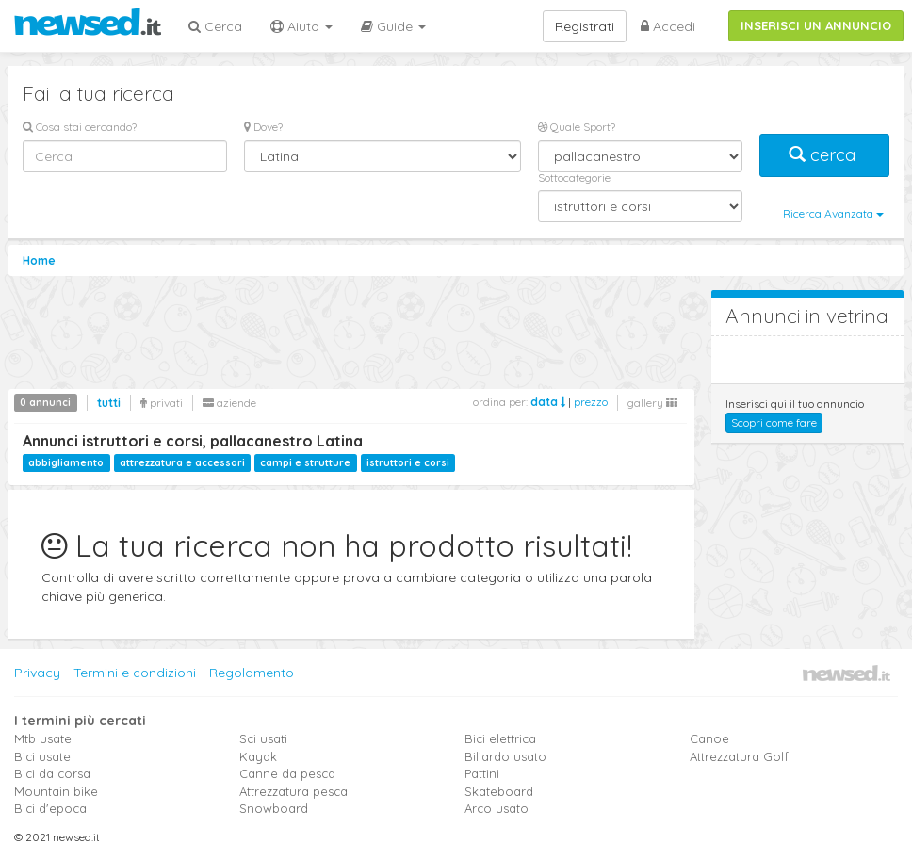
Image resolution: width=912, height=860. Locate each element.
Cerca (215, 26)
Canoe (709, 738)
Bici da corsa (52, 773)
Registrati (584, 26)
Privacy (37, 672)
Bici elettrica (500, 738)
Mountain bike (56, 791)
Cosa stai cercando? (80, 127)
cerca (824, 155)
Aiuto (301, 26)
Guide (393, 26)
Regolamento (251, 672)
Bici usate (42, 756)
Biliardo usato (505, 756)
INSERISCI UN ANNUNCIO (816, 25)
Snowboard (273, 808)
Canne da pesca (287, 773)
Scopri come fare (774, 422)
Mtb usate (43, 738)
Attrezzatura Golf (739, 756)
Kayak (258, 756)
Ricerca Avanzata (833, 213)
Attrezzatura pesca (293, 791)
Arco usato (496, 808)
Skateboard (498, 791)
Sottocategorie (574, 177)
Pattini (481, 773)
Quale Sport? (576, 127)
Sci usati (263, 738)
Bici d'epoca (50, 808)
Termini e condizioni (134, 672)
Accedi (668, 26)
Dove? (263, 127)
